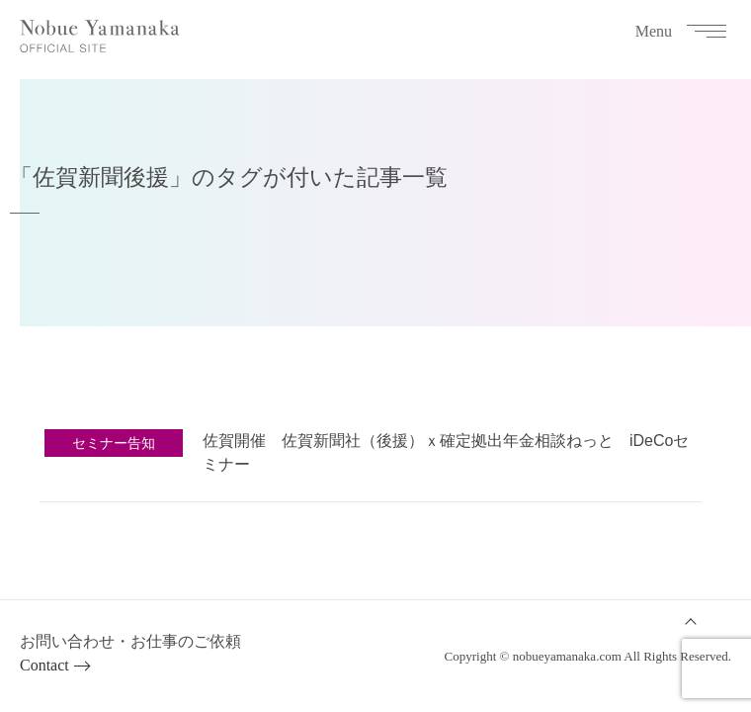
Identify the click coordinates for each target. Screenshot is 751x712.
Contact (44, 665)
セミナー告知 (113, 443)
